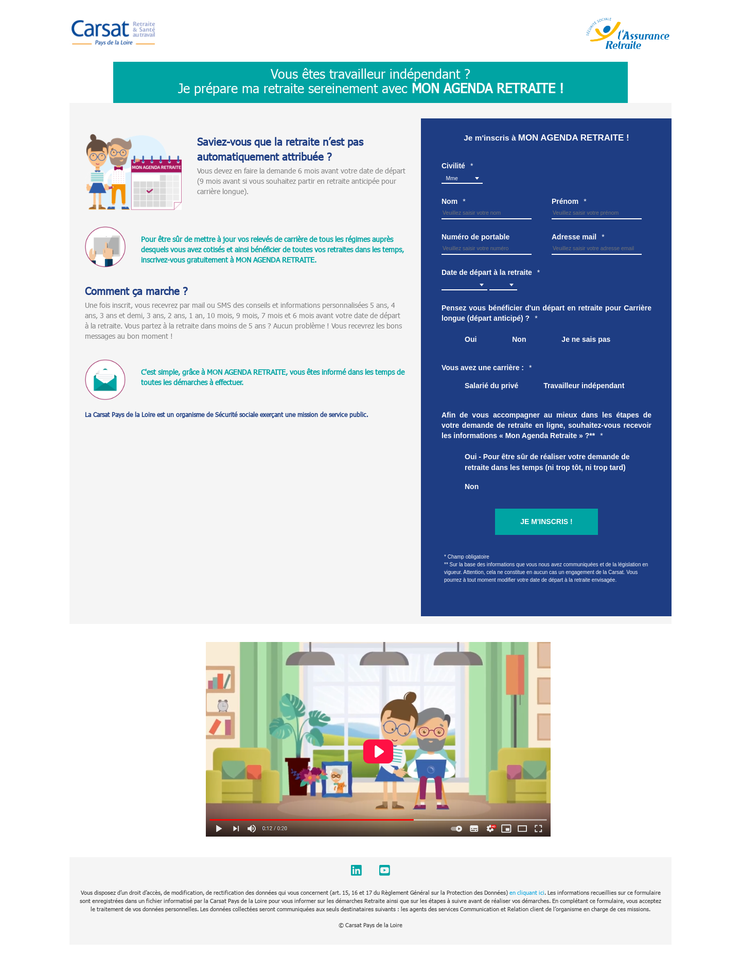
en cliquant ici (526, 892)
